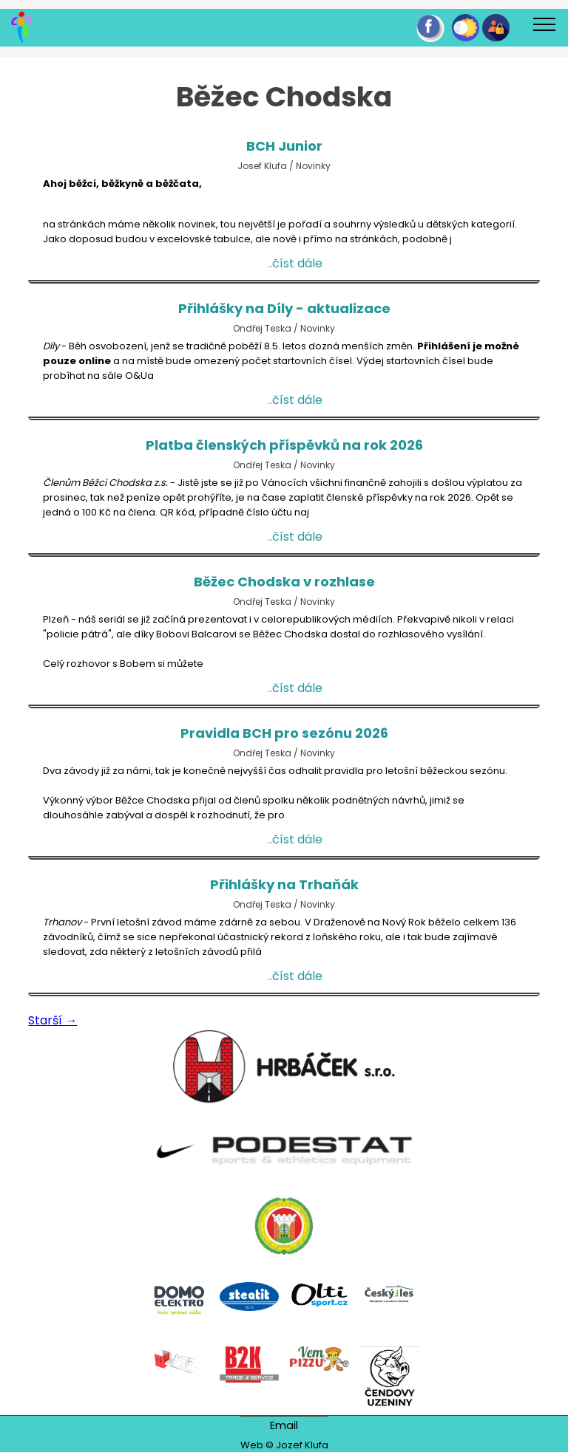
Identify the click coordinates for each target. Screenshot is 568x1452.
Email (284, 1425)
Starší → (52, 1022)
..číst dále (295, 265)
